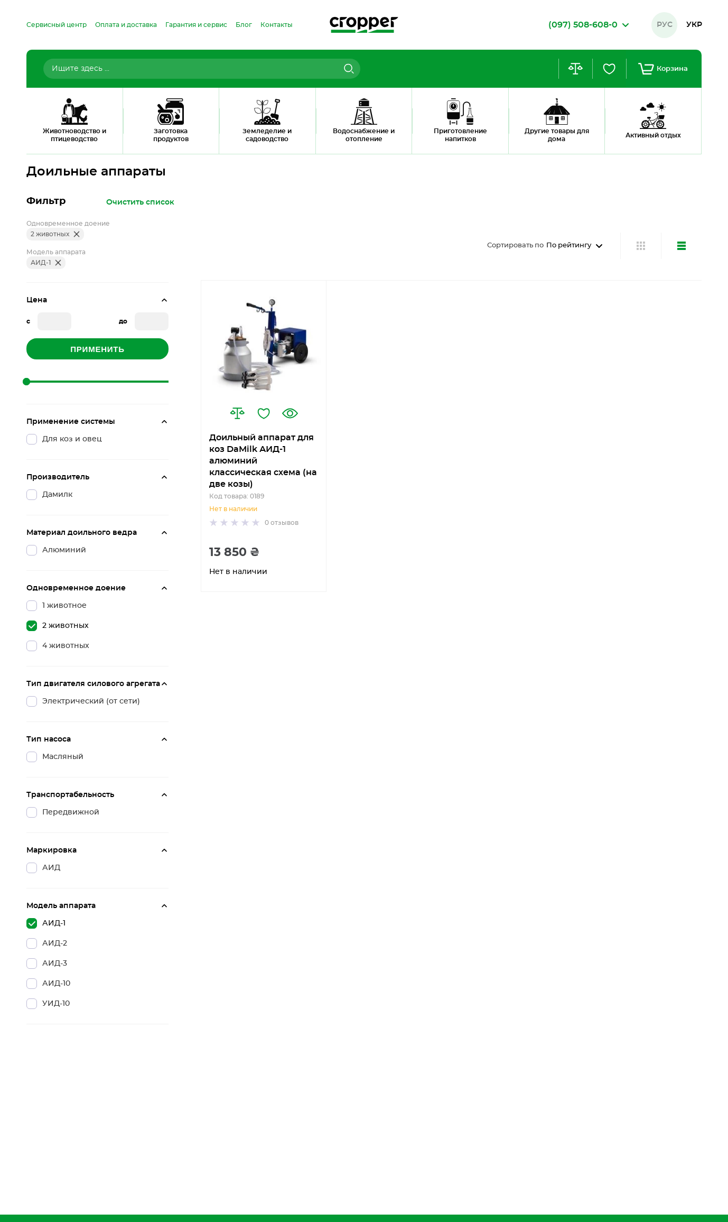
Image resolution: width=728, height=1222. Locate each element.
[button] (237, 413)
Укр (694, 25)
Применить (97, 349)
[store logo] (364, 25)
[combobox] (201, 69)
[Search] (347, 69)
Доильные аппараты (102, 140)
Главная (39, 140)
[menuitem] (56, 25)
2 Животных (173, 140)
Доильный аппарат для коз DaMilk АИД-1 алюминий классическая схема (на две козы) (263, 460)
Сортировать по (515, 245)
